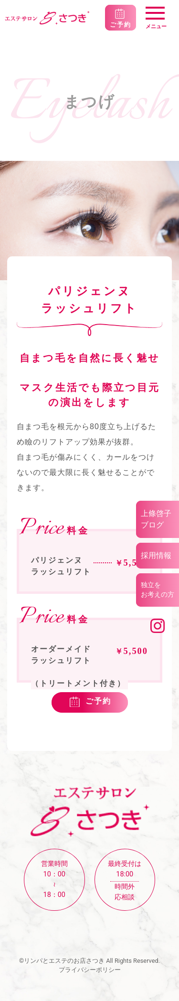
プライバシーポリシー (90, 969)
